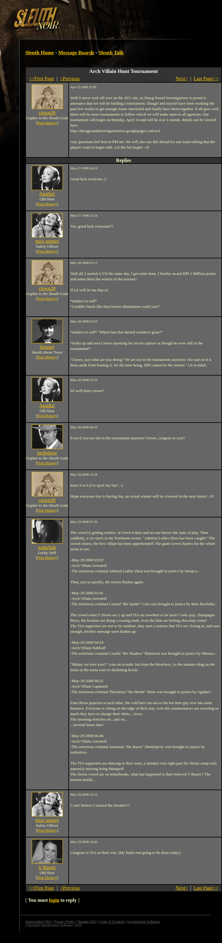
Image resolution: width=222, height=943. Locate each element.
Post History (47, 123)
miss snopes (47, 241)
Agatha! (47, 193)
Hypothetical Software (143, 921)
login (54, 900)
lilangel (47, 347)
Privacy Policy (64, 921)
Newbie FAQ (87, 921)
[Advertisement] (105, 16)
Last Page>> (206, 78)
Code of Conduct (112, 921)
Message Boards (76, 53)
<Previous (70, 78)
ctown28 (47, 112)
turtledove (47, 452)
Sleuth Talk (111, 53)
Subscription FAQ (38, 921)
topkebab (47, 547)
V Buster (47, 867)
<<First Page (41, 78)
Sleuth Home (39, 53)
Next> (182, 78)
